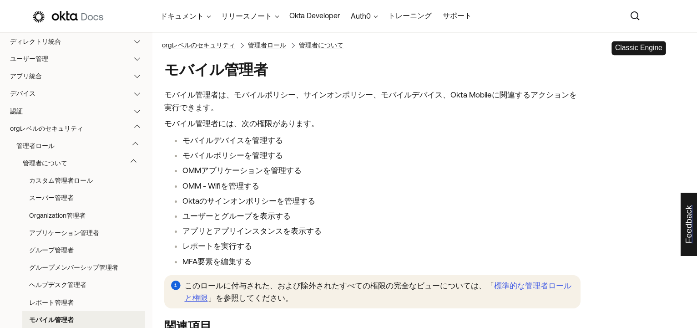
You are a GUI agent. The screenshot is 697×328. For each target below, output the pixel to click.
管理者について (84, 163)
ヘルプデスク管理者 (57, 284)
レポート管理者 (51, 302)
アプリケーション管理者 (64, 232)
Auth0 (361, 16)
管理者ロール (81, 145)
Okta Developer (314, 15)
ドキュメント (182, 16)
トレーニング (410, 15)
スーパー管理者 (51, 197)
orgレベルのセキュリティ (79, 128)
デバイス (79, 93)
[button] (139, 41)
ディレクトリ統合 (79, 41)
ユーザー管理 (79, 58)
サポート (457, 15)
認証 (79, 111)
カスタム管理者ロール (61, 180)
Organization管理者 (57, 215)
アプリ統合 (79, 76)
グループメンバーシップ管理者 (73, 267)
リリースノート (246, 16)
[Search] (635, 16)
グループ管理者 (51, 250)
